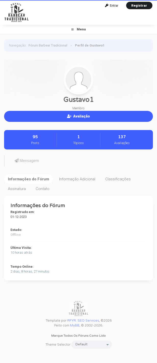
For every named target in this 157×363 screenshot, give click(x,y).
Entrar (111, 5)
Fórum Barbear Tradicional (48, 45)
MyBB (75, 325)
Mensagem (27, 160)
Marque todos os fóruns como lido (78, 335)
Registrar (139, 5)
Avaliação (78, 116)
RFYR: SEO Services (83, 321)
